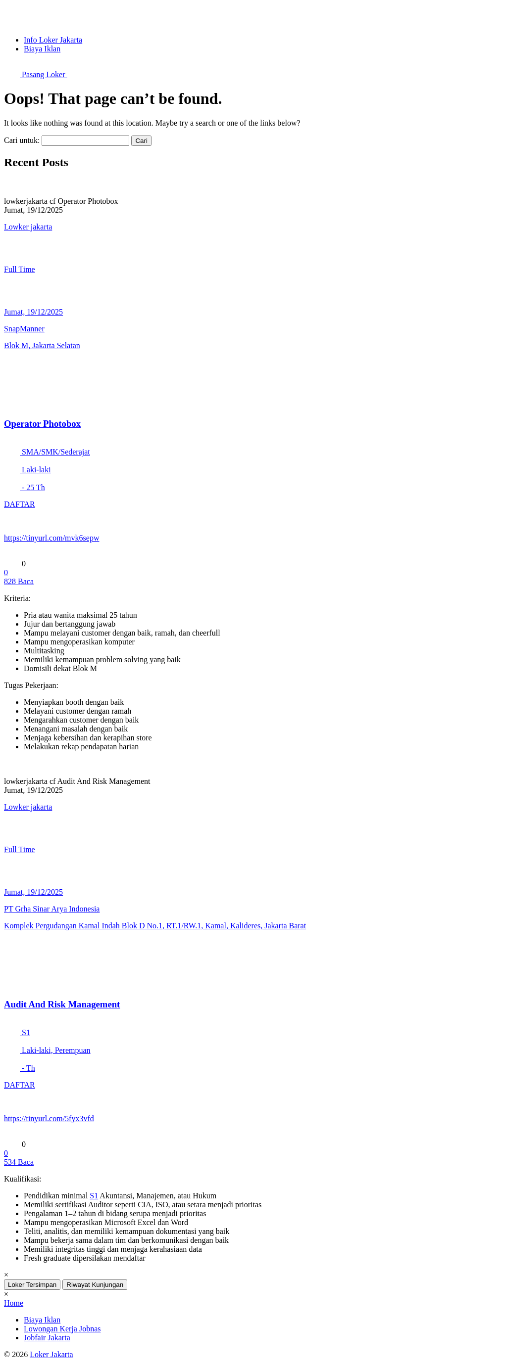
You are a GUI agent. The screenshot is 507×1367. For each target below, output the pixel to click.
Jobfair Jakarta (47, 1337)
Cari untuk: (22, 140)
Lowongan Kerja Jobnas (62, 1328)
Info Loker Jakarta (53, 40)
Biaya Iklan (42, 49)
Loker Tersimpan (32, 1284)
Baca (19, 581)
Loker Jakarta (51, 1354)
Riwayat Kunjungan (94, 1284)
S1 (94, 1195)
